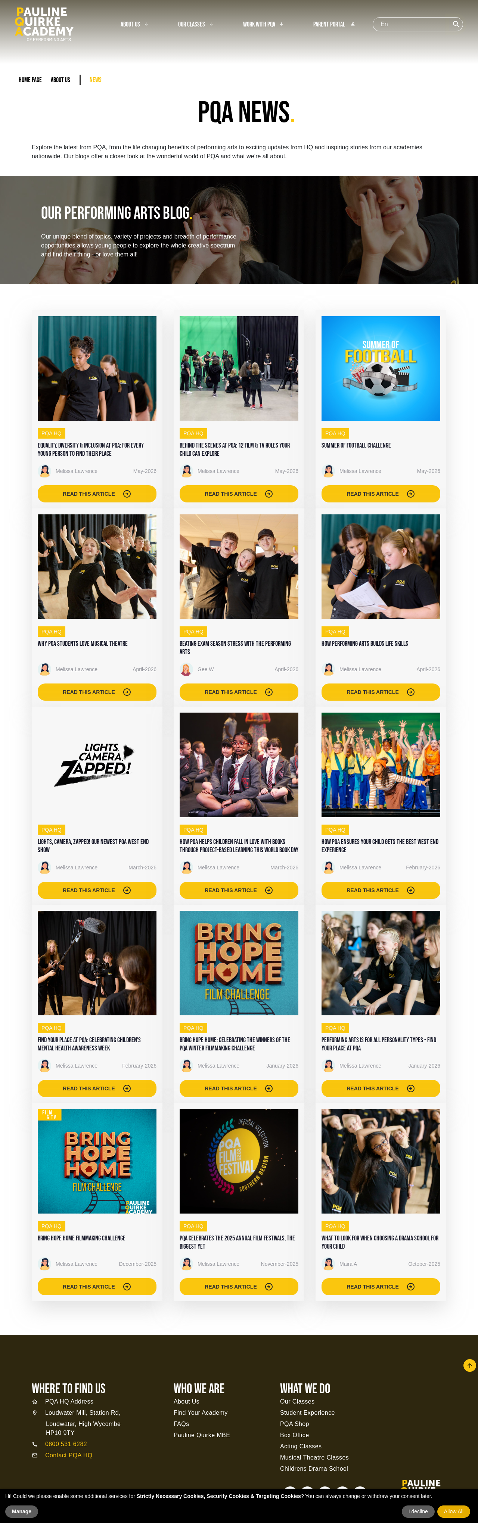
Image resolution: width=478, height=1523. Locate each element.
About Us (130, 24)
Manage (21, 1511)
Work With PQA (259, 24)
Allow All (453, 1511)
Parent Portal (334, 24)
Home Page (30, 80)
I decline (418, 1511)
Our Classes (191, 24)
